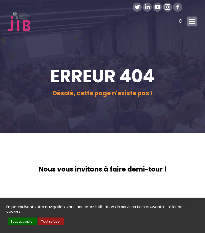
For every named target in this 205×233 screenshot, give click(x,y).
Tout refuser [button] (51, 221)
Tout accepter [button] (22, 221)
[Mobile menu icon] (192, 21)
